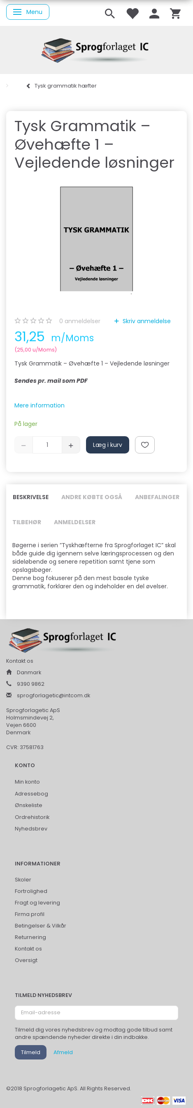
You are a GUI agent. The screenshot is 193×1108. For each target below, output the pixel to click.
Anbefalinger (157, 497)
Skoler (23, 879)
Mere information (39, 405)
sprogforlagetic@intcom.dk (53, 695)
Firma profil (29, 914)
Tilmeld (30, 1052)
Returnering (30, 937)
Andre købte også (91, 497)
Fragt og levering (37, 902)
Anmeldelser (74, 522)
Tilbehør (26, 522)
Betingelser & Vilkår (40, 925)
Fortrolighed (31, 891)
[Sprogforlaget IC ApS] (97, 49)
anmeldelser (79, 321)
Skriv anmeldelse (146, 321)
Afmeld (63, 1052)
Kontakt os (28, 948)
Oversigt (26, 960)
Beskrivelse (31, 497)
